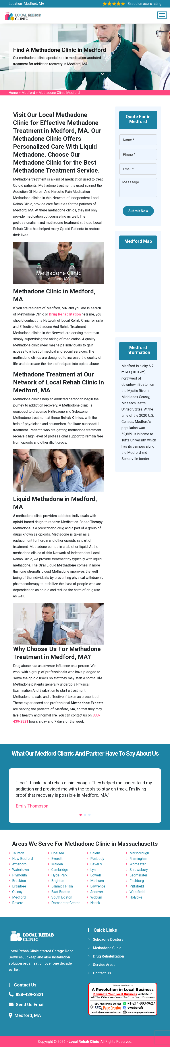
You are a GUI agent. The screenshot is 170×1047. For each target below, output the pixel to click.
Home (13, 93)
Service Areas (102, 965)
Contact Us (99, 973)
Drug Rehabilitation (106, 956)
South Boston (61, 897)
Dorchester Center (65, 903)
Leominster (138, 875)
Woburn (96, 897)
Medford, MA (34, 4)
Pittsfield (136, 886)
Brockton (19, 881)
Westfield (137, 892)
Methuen (97, 881)
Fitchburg (136, 881)
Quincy (17, 892)
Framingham (138, 859)
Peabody (97, 859)
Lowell (95, 875)
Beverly (96, 864)
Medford (28, 93)
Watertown (20, 870)
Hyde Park (59, 875)
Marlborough (139, 853)
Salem (95, 853)
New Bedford (22, 859)
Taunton (18, 853)
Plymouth (19, 875)
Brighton (57, 881)
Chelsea (57, 853)
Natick (95, 903)
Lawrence (97, 886)
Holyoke (135, 897)
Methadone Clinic (104, 948)
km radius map (138, 287)
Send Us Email (30, 1004)
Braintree (19, 886)
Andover (96, 892)
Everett (56, 859)
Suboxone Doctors (106, 939)
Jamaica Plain (62, 886)
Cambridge (59, 870)
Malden (57, 864)
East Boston (60, 892)
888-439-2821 (30, 994)
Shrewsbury (138, 870)
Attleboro (19, 864)
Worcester (137, 864)
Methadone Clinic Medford (59, 93)
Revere (17, 903)
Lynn (93, 870)
